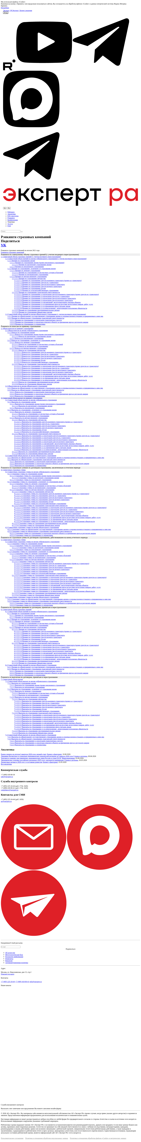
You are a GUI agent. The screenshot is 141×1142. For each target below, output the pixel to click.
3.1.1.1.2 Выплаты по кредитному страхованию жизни (32, 406)
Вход (5, 12)
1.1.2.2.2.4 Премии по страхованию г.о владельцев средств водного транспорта (43, 300)
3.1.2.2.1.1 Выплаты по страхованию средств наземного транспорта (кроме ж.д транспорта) (48, 422)
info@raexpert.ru (36, 982)
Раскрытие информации (14, 957)
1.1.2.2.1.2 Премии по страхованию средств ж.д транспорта (36, 282)
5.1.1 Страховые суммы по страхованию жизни (25, 544)
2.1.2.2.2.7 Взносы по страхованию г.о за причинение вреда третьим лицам (42, 378)
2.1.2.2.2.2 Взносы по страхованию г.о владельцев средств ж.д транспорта (41, 368)
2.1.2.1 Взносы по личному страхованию (25, 342)
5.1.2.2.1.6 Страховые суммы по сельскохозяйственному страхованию (40, 573)
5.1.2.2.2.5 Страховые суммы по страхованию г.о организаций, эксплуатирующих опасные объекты (51, 585)
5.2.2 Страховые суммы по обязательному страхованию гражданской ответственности (39, 601)
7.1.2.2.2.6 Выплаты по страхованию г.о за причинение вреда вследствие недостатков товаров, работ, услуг (54, 725)
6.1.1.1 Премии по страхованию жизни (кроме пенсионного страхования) (37, 615)
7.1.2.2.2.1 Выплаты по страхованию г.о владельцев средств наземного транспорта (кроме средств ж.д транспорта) (57, 715)
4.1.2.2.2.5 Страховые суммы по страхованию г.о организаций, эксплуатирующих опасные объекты (51, 515)
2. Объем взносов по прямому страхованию (17, 328)
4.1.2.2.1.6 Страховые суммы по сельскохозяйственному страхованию (40, 504)
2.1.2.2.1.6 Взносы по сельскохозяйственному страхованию (36, 362)
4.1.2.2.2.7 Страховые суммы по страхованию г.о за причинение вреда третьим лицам (46, 519)
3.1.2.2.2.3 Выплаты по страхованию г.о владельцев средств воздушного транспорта (45, 440)
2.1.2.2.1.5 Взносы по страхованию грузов (29, 360)
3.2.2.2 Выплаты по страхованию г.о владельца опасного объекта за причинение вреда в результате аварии (49, 463)
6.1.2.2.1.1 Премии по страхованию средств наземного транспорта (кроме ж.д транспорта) (48, 631)
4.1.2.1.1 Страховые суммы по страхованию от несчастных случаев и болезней (41, 486)
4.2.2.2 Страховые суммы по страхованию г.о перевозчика (31, 535)
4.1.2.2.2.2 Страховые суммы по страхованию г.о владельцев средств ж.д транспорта (45, 509)
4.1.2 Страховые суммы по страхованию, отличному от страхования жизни (35, 482)
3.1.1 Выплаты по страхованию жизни (21, 402)
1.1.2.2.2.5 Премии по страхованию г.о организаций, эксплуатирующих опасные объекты (47, 302)
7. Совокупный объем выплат (12, 679)
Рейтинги (11, 212)
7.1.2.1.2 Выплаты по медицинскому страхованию (30, 695)
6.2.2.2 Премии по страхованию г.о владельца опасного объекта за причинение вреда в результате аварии (49, 673)
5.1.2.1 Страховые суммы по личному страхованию (29, 554)
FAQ (9, 226)
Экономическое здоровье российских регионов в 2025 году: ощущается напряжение (32, 760)
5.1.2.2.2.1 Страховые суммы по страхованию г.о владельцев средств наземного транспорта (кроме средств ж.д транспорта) (60, 577)
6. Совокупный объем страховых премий (16, 609)
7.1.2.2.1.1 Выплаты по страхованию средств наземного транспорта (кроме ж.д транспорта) (48, 701)
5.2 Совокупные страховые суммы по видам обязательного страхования (32, 597)
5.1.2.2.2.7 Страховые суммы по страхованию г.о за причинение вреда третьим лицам (46, 589)
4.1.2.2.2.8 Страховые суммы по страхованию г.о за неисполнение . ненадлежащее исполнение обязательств (54, 521)
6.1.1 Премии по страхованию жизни (21, 613)
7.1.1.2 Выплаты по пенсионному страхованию (27, 687)
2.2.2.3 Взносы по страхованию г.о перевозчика (27, 396)
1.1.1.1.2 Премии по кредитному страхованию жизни (31, 265)
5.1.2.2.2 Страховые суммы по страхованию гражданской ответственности (40, 575)
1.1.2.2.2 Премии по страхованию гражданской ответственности (36, 292)
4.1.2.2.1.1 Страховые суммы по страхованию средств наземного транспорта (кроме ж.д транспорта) (51, 494)
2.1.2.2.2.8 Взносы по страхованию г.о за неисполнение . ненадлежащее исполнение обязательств (50, 380)
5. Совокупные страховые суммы (13, 540)
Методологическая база (14, 955)
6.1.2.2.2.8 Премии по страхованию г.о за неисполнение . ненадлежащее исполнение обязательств (50, 659)
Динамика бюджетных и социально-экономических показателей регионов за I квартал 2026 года (37, 756)
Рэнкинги (11, 218)
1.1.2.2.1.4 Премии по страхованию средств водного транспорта (38, 286)
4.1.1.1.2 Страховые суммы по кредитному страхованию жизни (35, 478)
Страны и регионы (80, 756)
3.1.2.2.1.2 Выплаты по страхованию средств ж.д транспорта (36, 424)
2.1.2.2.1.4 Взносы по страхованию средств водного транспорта (38, 358)
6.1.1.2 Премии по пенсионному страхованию (27, 617)
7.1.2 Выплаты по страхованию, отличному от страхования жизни (32, 689)
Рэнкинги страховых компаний (12, 252)
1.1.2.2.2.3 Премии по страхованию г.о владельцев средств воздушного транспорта (45, 298)
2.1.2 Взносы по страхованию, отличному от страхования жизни (31, 340)
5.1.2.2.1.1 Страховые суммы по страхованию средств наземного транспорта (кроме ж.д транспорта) (51, 563)
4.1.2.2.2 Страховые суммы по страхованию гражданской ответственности (40, 506)
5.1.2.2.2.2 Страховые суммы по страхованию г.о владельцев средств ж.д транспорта (45, 579)
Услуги (10, 224)
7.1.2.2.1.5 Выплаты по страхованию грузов (30, 709)
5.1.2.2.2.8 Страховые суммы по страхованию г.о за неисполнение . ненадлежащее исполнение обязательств (54, 591)
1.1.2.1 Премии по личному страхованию (25, 271)
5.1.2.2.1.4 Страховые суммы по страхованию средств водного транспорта (41, 569)
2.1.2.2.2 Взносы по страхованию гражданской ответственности (36, 364)
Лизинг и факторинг (54, 754)
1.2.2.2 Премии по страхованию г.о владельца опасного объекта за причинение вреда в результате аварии (49, 322)
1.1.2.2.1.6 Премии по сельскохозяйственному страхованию (36, 290)
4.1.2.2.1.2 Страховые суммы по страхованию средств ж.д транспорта (40, 496)
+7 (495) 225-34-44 (8, 982)
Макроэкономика (68, 758)
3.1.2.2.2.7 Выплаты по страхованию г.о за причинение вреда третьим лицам (42, 448)
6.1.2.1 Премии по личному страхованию (25, 621)
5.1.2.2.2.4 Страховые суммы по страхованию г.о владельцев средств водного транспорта (47, 583)
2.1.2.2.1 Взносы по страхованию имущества (28, 350)
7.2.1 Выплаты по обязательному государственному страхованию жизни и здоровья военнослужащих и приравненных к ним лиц (55, 737)
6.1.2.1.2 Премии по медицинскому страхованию (30, 625)
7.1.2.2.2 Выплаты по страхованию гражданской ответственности (36, 713)
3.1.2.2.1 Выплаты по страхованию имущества (29, 420)
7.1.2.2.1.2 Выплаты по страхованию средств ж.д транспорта (36, 703)
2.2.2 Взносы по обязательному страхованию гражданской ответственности (35, 390)
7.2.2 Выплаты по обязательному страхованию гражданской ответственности (36, 739)
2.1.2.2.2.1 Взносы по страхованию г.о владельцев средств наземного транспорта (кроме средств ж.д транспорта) (56, 366)
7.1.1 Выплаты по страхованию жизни (21, 683)
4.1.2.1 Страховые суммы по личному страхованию (29, 484)
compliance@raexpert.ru (9, 790)
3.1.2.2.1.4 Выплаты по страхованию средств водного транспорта (38, 428)
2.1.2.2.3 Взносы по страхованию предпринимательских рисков (35, 382)
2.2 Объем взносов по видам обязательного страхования (26, 386)
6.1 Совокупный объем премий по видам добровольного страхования (31, 611)
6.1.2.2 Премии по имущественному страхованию (28, 627)
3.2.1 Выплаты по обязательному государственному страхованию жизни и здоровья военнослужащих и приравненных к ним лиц (55, 458)
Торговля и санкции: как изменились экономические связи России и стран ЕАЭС (31, 758)
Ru (9, 208)
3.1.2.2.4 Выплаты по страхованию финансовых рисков (32, 454)
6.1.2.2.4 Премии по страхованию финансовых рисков (32, 663)
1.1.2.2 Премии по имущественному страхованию (28, 276)
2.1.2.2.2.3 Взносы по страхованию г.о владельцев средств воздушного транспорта (45, 370)
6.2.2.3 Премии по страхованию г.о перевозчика (27, 675)
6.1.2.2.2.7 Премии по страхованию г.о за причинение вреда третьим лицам (42, 657)
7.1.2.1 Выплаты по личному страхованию (25, 691)
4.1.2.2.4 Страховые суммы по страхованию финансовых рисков (36, 525)
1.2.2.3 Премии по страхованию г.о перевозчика (27, 324)
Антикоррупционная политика (16, 963)
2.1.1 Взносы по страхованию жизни (21, 332)
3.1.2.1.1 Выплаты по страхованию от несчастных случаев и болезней (38, 414)
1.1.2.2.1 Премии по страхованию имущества (29, 278)
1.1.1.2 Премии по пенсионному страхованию (27, 267)
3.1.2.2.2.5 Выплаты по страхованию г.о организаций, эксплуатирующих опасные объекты (48, 444)
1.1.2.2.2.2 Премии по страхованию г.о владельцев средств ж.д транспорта (42, 296)
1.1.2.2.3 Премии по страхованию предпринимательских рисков (35, 310)
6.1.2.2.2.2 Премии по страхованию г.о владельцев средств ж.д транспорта (42, 647)
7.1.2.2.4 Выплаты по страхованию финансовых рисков (32, 733)
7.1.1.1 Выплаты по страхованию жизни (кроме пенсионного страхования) (37, 685)
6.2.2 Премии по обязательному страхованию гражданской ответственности (35, 669)
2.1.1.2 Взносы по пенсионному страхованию (27, 338)
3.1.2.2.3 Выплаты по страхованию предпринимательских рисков (36, 452)
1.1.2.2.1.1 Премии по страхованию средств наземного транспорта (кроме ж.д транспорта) (48, 280)
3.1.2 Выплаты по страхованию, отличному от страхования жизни (32, 410)
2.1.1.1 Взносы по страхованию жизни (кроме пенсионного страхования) (37, 334)
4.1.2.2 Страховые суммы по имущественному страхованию (32, 490)
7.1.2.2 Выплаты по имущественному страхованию (29, 697)
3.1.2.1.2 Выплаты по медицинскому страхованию (30, 416)
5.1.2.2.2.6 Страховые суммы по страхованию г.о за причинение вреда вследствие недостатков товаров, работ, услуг (57, 587)
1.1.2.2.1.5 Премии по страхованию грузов (30, 288)
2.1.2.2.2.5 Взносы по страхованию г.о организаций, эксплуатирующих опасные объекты (47, 374)
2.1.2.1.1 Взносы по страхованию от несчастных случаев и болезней (37, 344)
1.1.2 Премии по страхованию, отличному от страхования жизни (31, 269)
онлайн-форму (55, 1108)
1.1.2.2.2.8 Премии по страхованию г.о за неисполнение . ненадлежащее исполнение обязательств (50, 308)
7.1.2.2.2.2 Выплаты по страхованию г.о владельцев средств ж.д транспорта (42, 717)
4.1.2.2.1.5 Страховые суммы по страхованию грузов (33, 502)
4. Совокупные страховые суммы (13, 470)
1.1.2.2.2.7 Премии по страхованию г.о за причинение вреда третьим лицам (42, 306)
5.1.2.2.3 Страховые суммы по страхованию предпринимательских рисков (39, 593)
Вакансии (8, 961)
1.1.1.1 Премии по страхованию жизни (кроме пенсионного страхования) (37, 263)
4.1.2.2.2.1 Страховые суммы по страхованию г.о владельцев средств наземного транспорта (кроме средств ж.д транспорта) (60, 507)
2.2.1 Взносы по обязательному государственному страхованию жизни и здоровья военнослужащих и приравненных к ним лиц (55, 388)
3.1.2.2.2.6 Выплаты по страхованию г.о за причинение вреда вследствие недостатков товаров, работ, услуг (54, 446)
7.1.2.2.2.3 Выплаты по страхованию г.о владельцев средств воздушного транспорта (45, 719)
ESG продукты (13, 216)
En (5, 208)
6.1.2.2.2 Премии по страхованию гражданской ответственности (36, 643)
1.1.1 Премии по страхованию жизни (21, 261)
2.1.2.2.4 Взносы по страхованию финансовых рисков (32, 384)
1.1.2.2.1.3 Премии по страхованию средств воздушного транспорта (39, 284)
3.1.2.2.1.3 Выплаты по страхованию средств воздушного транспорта (40, 426)
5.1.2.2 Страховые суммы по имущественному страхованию (32, 559)
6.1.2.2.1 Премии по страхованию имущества (29, 629)
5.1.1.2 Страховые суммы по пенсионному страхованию (30, 550)
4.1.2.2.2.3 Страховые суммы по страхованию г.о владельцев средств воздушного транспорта (48, 511)
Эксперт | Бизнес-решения (22, 10)
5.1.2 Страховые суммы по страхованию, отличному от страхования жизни (35, 552)
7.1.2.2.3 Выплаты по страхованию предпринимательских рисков (36, 731)
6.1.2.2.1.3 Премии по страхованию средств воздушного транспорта (39, 635)
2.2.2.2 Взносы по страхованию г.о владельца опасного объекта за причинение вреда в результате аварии (49, 394)
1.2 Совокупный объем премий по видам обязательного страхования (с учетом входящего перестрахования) (45, 314)
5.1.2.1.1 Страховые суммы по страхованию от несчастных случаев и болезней (41, 555)
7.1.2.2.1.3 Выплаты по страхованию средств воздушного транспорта (40, 705)
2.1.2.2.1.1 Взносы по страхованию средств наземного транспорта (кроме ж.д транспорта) (47, 352)
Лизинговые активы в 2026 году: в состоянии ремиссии (21, 762)
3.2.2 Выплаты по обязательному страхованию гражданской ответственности (36, 460)
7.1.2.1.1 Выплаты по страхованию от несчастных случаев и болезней (38, 693)
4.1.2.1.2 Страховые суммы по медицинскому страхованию (34, 488)
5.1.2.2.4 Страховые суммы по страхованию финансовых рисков (36, 595)
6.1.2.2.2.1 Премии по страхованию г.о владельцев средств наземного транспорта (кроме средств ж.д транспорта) (56, 645)
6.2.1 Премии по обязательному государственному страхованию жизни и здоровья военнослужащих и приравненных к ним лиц (55, 667)
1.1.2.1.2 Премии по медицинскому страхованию (30, 274)
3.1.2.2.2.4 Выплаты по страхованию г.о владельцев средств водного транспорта (44, 442)
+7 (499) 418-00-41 (22, 982)
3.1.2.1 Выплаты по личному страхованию (25, 412)
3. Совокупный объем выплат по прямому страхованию (21, 398)
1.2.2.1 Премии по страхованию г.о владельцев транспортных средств (36, 320)
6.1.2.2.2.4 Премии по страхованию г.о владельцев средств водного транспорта (43, 651)
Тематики (11, 222)
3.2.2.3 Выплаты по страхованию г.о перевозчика (28, 465)
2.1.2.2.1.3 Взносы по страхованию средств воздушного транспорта (39, 356)
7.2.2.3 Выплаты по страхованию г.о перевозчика (28, 745)
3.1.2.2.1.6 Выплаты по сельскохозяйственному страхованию (36, 432)
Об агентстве (10, 953)
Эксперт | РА (7, 10)
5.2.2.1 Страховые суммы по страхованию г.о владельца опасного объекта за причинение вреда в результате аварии (53, 603)
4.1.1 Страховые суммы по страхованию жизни (25, 474)
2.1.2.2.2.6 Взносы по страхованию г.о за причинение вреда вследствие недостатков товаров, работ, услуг (53, 376)
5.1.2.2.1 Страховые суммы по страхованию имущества (32, 561)
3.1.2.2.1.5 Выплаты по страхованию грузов (30, 430)
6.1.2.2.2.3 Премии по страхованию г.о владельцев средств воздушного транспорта (45, 649)
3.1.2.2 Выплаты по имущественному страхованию (29, 418)
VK (3, 245)
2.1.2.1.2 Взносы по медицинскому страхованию (30, 346)
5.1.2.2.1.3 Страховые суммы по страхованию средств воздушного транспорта (43, 567)
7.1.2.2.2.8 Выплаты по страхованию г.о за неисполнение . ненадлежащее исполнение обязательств (51, 729)
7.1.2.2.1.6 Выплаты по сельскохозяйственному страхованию (36, 711)
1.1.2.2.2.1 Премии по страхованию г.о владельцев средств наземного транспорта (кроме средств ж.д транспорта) (56, 294)
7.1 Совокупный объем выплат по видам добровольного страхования (31, 681)
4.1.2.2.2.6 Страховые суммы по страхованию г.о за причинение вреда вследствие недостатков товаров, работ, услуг (57, 517)
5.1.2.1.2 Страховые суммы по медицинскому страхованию (34, 557)
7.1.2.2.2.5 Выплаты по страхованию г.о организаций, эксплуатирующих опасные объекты (48, 723)
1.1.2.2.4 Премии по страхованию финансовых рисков (32, 312)
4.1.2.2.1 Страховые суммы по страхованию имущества (32, 492)
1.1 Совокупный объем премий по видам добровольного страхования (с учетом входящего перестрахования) (46, 259)
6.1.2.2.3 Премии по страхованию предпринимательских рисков (35, 661)
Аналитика (11, 214)
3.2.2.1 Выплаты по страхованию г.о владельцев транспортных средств (36, 461)
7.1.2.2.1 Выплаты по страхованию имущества (29, 699)
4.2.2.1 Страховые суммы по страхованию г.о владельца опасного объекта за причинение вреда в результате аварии (53, 533)
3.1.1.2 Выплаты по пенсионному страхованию (27, 408)
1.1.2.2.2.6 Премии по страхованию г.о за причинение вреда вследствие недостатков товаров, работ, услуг (53, 304)
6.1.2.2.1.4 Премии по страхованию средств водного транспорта (38, 637)
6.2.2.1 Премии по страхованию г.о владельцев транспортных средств (36, 671)
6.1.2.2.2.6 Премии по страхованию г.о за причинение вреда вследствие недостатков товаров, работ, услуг (53, 655)
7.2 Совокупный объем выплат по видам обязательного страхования (30, 735)
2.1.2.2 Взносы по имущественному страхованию (28, 348)
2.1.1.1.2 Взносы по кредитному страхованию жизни (31, 336)
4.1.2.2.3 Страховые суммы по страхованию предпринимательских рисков (39, 523)
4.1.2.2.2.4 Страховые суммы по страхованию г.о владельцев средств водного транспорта (47, 513)
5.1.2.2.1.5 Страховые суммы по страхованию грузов (33, 571)
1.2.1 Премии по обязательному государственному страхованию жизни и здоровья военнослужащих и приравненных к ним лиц (55, 316)
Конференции (12, 220)
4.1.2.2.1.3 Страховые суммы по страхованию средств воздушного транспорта (43, 498)
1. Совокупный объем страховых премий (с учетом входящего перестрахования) (31, 257)
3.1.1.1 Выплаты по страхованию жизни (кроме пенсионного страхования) (37, 404)
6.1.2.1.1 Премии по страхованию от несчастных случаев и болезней (37, 623)
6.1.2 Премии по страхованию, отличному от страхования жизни (31, 619)
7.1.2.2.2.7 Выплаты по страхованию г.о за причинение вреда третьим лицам (42, 727)
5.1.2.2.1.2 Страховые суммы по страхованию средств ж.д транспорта (40, 565)
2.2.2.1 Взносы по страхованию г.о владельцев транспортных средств (35, 392)
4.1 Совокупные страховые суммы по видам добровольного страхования (32, 472)
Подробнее (5, 8)
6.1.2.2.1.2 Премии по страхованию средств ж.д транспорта (36, 633)
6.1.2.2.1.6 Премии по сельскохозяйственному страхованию (36, 641)
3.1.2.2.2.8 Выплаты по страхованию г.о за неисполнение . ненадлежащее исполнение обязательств (51, 450)
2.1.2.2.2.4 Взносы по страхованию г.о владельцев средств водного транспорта (43, 372)
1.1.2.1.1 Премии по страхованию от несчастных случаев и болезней (37, 273)
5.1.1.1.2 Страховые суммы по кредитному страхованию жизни (35, 548)
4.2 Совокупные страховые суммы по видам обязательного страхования (32, 527)
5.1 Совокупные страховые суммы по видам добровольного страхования (32, 542)
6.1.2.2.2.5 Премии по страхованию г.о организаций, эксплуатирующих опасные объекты (47, 653)
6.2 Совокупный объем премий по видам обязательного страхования (30, 665)
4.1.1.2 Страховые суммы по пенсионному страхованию (30, 480)
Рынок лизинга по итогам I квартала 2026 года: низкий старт (23, 754)
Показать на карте (7, 974)
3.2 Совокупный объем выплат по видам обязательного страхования (30, 456)
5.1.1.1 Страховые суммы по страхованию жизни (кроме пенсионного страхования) (41, 546)
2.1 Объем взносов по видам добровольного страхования (26, 330)
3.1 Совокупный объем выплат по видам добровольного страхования (31, 400)
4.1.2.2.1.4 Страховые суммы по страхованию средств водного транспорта (41, 500)
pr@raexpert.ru (6, 801)
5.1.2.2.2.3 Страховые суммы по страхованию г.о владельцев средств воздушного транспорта (48, 581)
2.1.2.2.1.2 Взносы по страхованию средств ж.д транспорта (36, 354)
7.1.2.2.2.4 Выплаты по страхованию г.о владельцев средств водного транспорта (44, 721)
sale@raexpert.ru (7, 777)
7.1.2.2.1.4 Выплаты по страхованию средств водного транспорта (38, 707)
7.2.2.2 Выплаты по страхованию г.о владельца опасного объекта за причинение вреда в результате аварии (49, 743)
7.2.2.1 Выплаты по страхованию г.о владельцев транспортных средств (36, 741)
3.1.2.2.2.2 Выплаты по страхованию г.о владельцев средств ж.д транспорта (42, 438)
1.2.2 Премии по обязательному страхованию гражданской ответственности (35, 318)
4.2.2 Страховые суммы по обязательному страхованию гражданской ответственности (39, 531)
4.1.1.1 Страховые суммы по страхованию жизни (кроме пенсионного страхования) (41, 476)
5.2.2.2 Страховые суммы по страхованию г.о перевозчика (31, 605)
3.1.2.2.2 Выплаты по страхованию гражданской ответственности (36, 434)
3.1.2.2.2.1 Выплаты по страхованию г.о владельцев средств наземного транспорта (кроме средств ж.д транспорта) (57, 436)
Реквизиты (9, 959)
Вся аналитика (6, 764)
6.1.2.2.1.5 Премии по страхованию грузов (30, 639)
